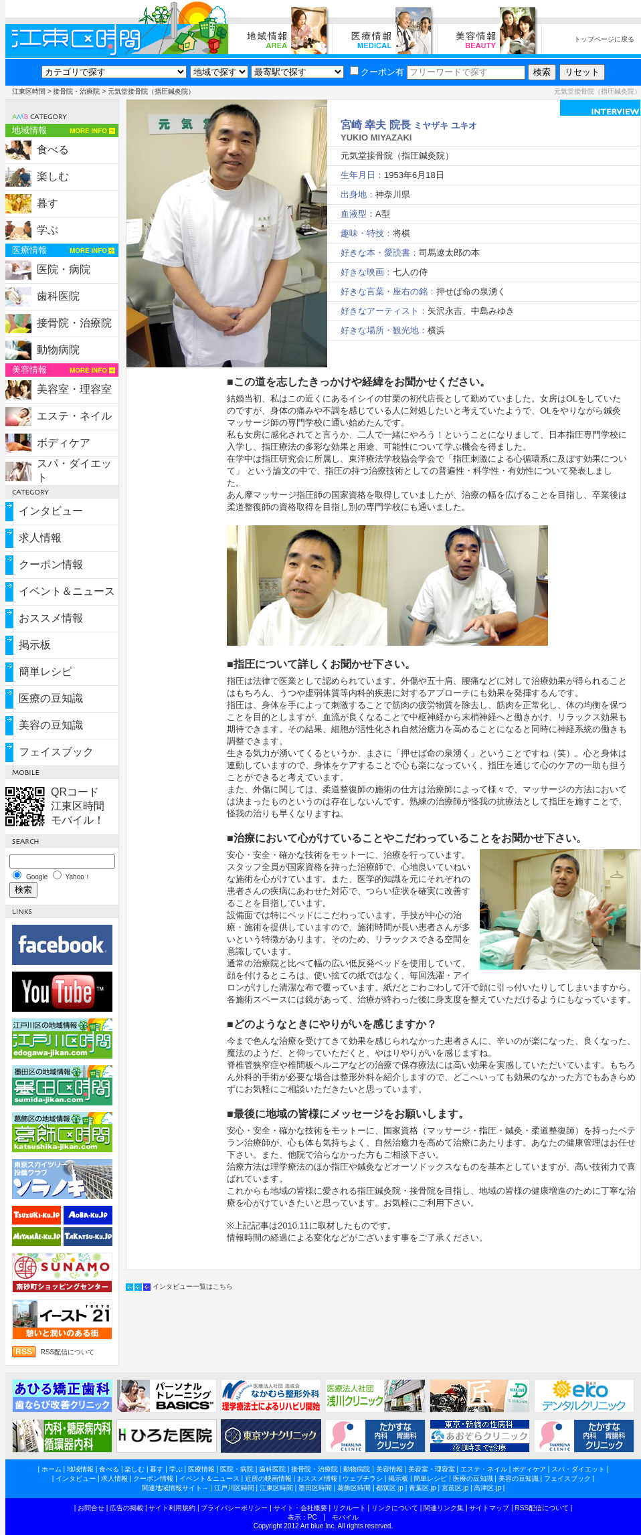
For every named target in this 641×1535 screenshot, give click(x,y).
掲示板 (35, 644)
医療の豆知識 (51, 698)
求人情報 (40, 537)
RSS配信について (68, 1352)
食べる (53, 149)
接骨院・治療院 (76, 91)
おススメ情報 (51, 618)
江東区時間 (28, 91)
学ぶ (47, 230)
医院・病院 (63, 269)
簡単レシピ (45, 671)
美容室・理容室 (74, 389)
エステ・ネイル (74, 416)
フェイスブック (56, 751)
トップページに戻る (604, 39)
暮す (47, 203)
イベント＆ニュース (67, 591)
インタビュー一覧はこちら (193, 1286)
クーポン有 (377, 72)
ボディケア (63, 442)
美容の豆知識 (51, 725)
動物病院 (58, 349)
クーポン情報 (51, 564)
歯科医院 (58, 296)
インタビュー (51, 511)
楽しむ (53, 176)
